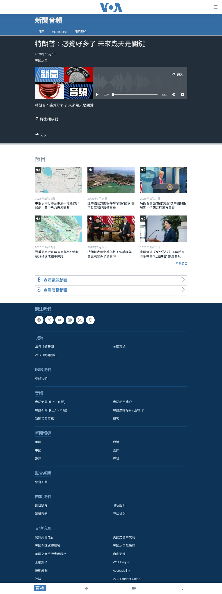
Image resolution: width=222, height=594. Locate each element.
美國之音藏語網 (124, 545)
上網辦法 (41, 562)
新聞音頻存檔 (44, 418)
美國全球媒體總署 (47, 545)
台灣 (116, 442)
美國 (38, 442)
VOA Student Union (126, 579)
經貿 (116, 458)
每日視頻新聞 (44, 347)
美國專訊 (119, 347)
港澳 (38, 458)
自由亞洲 (119, 554)
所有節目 (181, 263)
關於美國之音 (44, 537)
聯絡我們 (41, 378)
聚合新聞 (41, 482)
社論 (38, 579)
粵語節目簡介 (122, 402)
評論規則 (119, 514)
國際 (116, 450)
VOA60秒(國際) (46, 355)
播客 (116, 418)
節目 (42, 32)
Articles (59, 32)
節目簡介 (81, 32)
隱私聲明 (119, 505)
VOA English (122, 562)
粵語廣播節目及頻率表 (128, 410)
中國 (38, 450)
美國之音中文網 (124, 537)
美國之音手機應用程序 (50, 554)
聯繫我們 (41, 514)
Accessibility (121, 570)
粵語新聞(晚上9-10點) (50, 402)
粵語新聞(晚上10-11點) (51, 410)
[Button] (41, 136)
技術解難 (41, 570)
